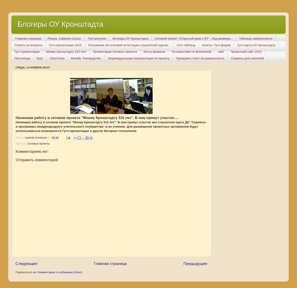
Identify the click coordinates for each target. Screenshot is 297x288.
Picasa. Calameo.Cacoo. (65, 38)
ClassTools (57, 58)
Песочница (22, 58)
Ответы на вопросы (28, 45)
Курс (40, 58)
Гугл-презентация (26, 51)
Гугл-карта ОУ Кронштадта (256, 45)
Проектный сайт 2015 (246, 51)
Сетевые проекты (38, 143)
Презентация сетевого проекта (115, 51)
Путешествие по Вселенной (191, 51)
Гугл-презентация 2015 (65, 45)
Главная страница (28, 38)
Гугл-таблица (186, 45)
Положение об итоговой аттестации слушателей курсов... (129, 45)
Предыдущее (195, 263)
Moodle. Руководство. (86, 58)
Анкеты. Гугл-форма (216, 45)
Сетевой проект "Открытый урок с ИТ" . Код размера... (194, 38)
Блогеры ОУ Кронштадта (60, 24)
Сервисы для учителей (247, 58)
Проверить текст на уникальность (200, 58)
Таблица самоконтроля (255, 38)
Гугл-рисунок (97, 38)
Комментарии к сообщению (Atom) (60, 272)
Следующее (26, 263)
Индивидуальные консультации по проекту (139, 58)
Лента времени (154, 51)
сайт (221, 51)
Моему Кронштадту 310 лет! (66, 51)
